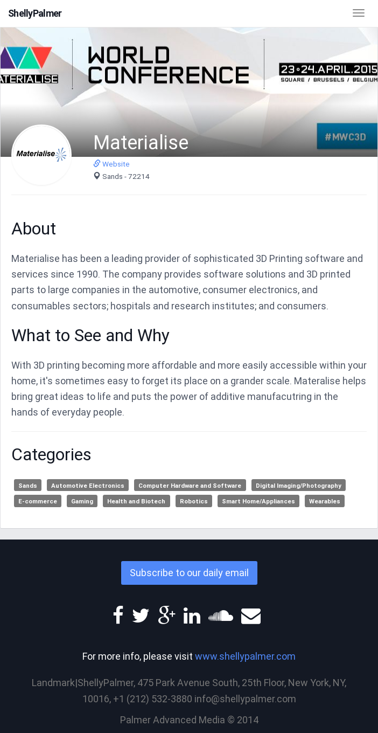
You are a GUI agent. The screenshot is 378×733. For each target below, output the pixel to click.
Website (111, 164)
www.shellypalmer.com (245, 656)
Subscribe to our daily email (189, 572)
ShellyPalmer (34, 13)
